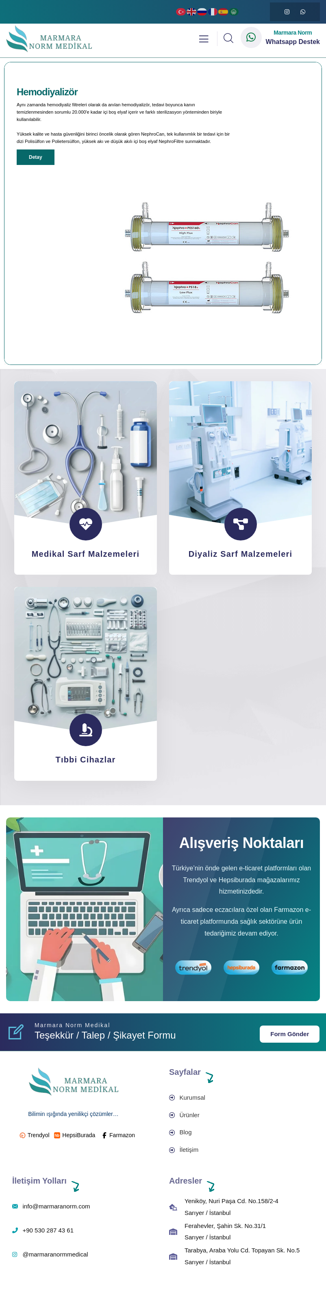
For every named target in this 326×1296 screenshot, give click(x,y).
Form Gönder (289, 1033)
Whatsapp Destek (293, 41)
